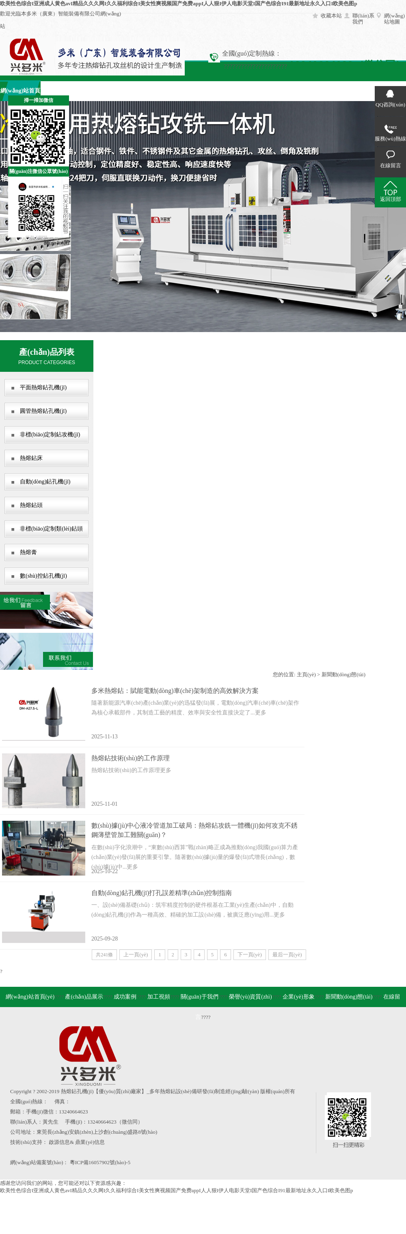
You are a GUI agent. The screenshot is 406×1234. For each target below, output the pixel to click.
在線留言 (345, 91)
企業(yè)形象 (264, 91)
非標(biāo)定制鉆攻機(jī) (50, 434)
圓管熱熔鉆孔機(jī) (43, 411)
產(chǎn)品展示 (60, 91)
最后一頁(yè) (287, 954)
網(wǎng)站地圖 (394, 19)
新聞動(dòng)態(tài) (343, 674)
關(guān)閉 (56, 242)
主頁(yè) (306, 674)
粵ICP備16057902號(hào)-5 (100, 1162)
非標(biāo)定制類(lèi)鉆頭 (51, 529)
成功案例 (101, 91)
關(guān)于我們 (183, 91)
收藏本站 (331, 16)
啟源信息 (59, 1142)
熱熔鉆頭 (31, 505)
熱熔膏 (28, 552)
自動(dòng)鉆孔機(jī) (45, 482)
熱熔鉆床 (31, 458)
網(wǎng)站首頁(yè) (30, 997)
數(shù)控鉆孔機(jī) (43, 576)
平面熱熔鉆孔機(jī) (43, 387)
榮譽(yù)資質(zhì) (250, 997)
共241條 (104, 955)
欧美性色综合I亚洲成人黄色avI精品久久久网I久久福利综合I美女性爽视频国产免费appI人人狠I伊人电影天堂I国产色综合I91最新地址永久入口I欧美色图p (178, 3)
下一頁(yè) (250, 954)
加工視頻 (142, 91)
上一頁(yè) (135, 954)
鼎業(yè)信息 (90, 1142)
